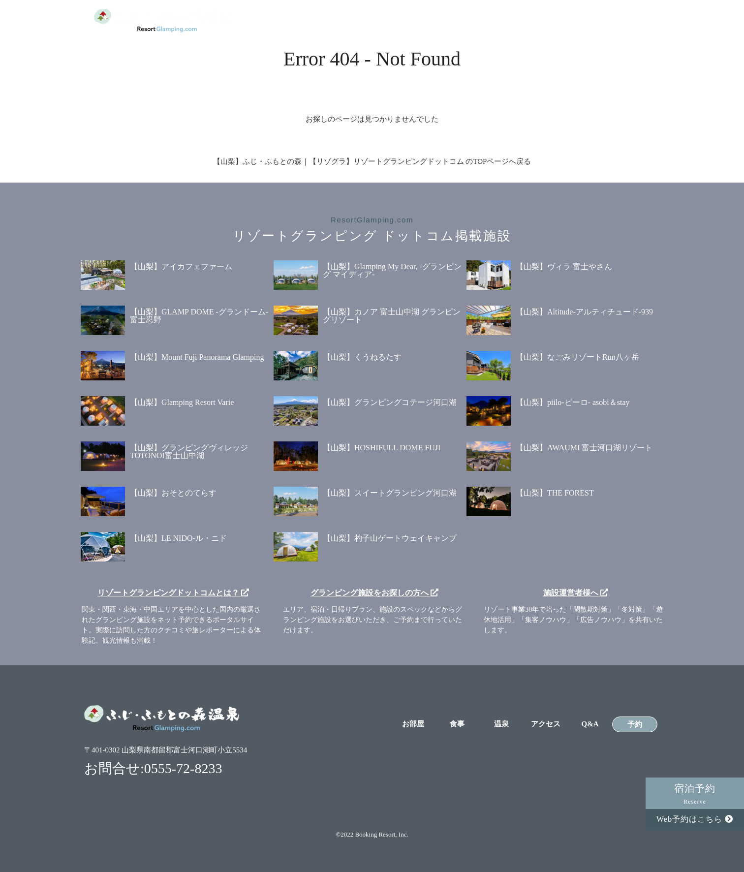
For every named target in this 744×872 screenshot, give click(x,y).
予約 (634, 20)
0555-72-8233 (183, 768)
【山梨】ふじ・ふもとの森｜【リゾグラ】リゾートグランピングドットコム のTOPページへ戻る (372, 161)
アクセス (543, 20)
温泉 (498, 20)
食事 (452, 20)
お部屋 (407, 20)
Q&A (588, 20)
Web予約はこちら (694, 819)
